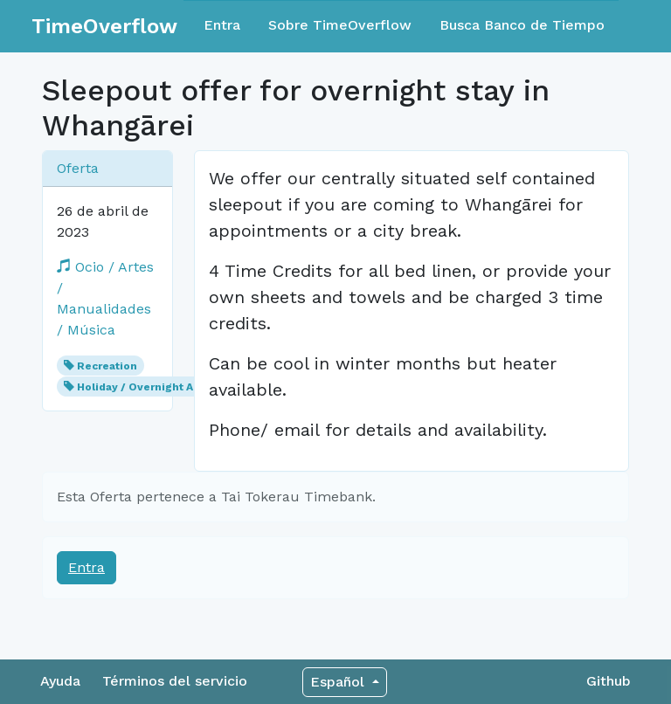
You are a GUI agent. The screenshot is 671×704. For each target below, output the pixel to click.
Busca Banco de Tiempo (522, 25)
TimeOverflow (104, 26)
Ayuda (60, 681)
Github (608, 681)
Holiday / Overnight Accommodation (176, 387)
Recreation (107, 366)
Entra (222, 25)
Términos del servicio (174, 681)
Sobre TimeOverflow (340, 25)
